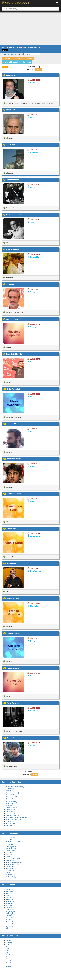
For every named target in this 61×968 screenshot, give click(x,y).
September (9, 957)
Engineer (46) (10, 823)
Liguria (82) (9, 856)
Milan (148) (9, 891)
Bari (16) (8, 920)
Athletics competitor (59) (13, 819)
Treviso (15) (9, 922)
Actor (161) (9, 791)
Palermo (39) (10, 901)
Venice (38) (9, 903)
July (7, 953)
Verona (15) (9, 924)
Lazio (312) (9, 840)
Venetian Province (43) (13, 864)
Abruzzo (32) (10, 868)
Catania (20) (10, 907)
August (8, 955)
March (8, 944)
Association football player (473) (16, 787)
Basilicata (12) (10, 875)
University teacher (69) (13, 815)
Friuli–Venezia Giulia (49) (14, 862)
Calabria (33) (10, 866)
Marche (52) (10, 860)
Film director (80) (11, 807)
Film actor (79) (10, 809)
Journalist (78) (10, 811)
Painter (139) (10, 795)
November (9, 961)
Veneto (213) (10, 844)
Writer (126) (9, 799)
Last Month (9, 966)
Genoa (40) (9, 899)
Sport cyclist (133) (11, 797)
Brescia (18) (10, 914)
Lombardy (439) (11, 838)
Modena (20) (10, 909)
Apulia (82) (9, 854)
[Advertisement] (30, 29)
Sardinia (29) (10, 870)
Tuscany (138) (10, 850)
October (8, 959)
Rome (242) (9, 889)
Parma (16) (9, 918)
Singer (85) (9, 805)
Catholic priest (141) (12, 793)
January (8, 940)
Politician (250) (10, 789)
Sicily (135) (9, 852)
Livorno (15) (10, 926)
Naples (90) (9, 893)
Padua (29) (9, 905)
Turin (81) (9, 895)
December (9, 963)
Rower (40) (9, 825)
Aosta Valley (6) (11, 877)
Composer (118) (11, 801)
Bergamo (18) (10, 912)
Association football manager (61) (16, 817)
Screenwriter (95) (11, 803)
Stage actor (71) (11, 813)
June (7, 951)
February (9, 942)
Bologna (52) (10, 897)
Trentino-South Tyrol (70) (14, 858)
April (7, 946)
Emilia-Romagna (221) (13, 842)
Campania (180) (11, 848)
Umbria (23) (9, 873)
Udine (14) (9, 928)
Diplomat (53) (10, 821)
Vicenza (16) (10, 916)
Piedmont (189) (11, 846)
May (7, 948)
